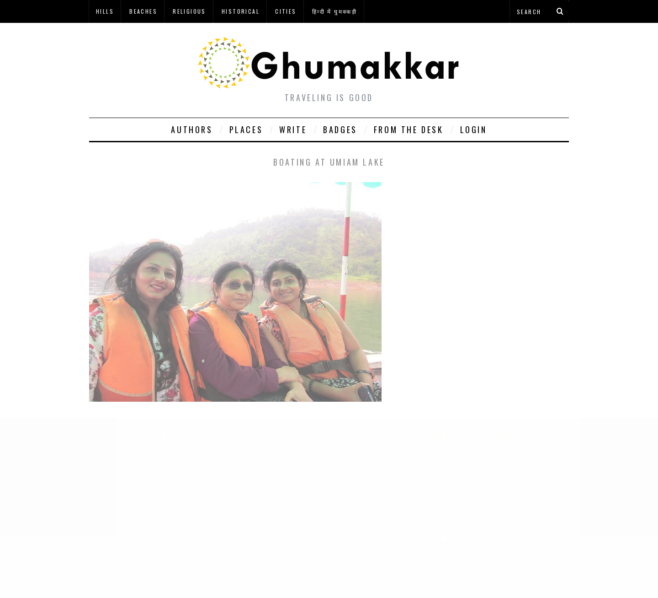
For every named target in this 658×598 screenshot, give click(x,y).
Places (246, 129)
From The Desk (409, 129)
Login (473, 129)
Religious (189, 11)
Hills (105, 11)
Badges (340, 129)
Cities (285, 11)
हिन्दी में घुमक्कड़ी (334, 11)
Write (293, 129)
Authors (191, 129)
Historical (241, 11)
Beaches (143, 11)
